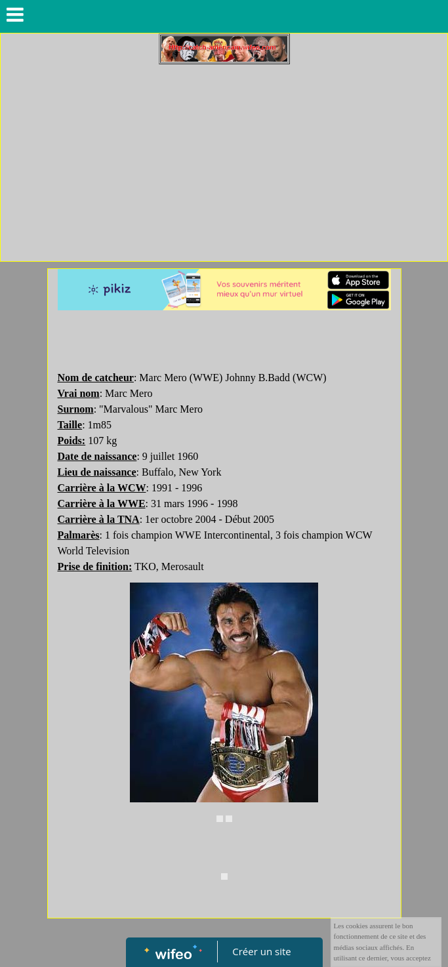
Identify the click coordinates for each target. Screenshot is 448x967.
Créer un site (261, 951)
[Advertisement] (224, 163)
